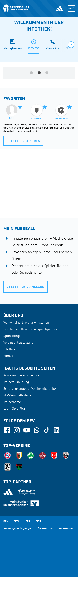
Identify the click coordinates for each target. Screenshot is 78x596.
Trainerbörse (12, 402)
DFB (16, 521)
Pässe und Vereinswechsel (21, 375)
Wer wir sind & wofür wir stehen (26, 322)
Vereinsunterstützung (18, 342)
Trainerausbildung (16, 382)
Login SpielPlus (14, 408)
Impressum (65, 528)
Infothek (9, 349)
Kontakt (8, 356)
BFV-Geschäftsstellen (18, 395)
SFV (5, 521)
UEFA (27, 521)
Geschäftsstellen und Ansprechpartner (30, 329)
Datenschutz (45, 528)
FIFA (38, 521)
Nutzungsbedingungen (17, 528)
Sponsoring (11, 336)
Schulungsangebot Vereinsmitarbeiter (30, 388)
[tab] (12, 46)
